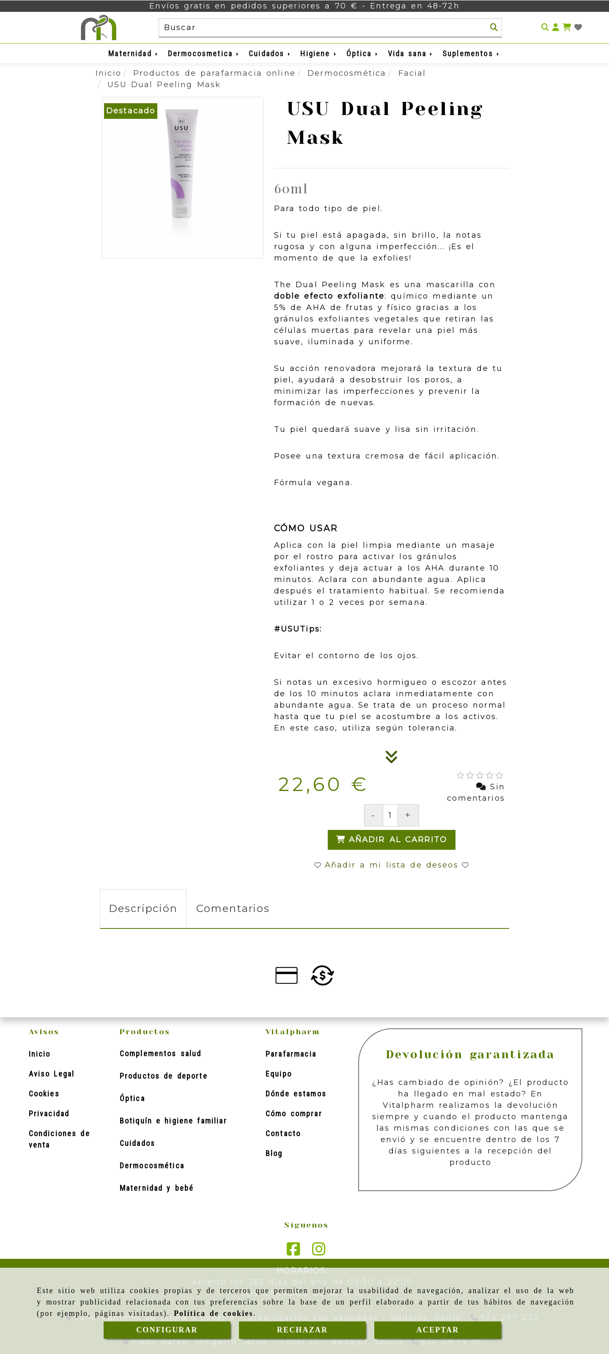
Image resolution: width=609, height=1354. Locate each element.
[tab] (143, 908)
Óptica (362, 53)
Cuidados (270, 53)
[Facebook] (293, 1251)
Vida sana (410, 53)
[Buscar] (494, 27)
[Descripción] (391, 759)
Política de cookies (213, 1313)
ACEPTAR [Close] (438, 1330)
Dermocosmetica (204, 53)
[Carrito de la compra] (567, 27)
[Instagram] (319, 1251)
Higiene (318, 53)
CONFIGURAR (167, 1330)
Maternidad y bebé (157, 1188)
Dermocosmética (152, 1165)
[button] (556, 27)
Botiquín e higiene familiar (173, 1120)
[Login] (578, 27)
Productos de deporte (164, 1075)
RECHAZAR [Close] (302, 1330)
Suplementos (471, 53)
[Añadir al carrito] (392, 840)
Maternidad (133, 53)
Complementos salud (161, 1053)
